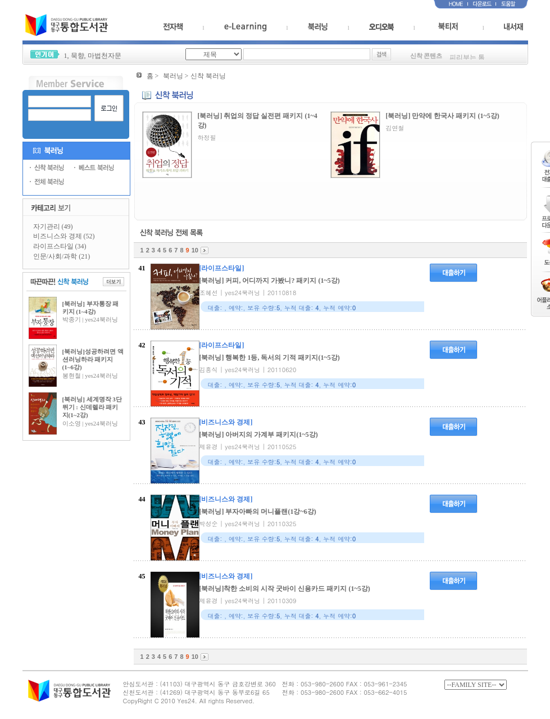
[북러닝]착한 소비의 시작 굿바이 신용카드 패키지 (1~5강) (284, 589)
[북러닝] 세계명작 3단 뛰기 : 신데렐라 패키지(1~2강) (92, 407)
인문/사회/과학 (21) (61, 256)
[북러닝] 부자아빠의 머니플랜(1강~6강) (257, 511)
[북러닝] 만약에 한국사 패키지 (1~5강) (442, 116)
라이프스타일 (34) (60, 246)
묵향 (77, 56)
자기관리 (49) (53, 226)
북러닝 (173, 76)
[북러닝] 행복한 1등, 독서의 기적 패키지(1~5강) (269, 357)
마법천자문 (104, 56)
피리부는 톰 (467, 59)
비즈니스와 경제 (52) (64, 236)
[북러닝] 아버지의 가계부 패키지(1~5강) (258, 434)
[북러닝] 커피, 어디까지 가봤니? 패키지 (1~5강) (269, 280)
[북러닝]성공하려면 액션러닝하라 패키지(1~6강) (93, 359)
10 (195, 250)
